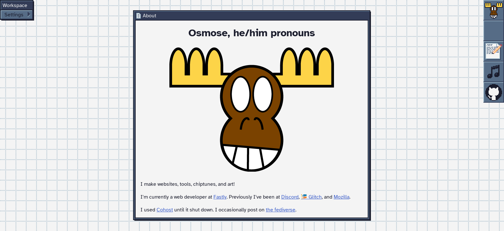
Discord (290, 197)
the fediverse (280, 210)
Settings (13, 15)
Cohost (165, 210)
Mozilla (341, 197)
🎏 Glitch (311, 197)
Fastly (220, 197)
